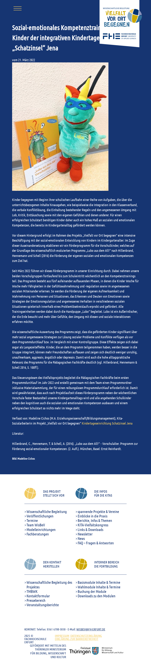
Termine (32, 520)
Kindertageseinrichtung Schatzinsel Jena (107, 423)
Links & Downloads (90, 529)
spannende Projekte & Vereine (98, 511)
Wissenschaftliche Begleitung (47, 511)
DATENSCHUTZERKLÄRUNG (86, 636)
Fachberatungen (38, 534)
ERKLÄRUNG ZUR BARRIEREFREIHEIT (76, 639)
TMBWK (32, 591)
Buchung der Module (92, 591)
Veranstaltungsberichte (43, 604)
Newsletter (85, 534)
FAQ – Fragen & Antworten (96, 543)
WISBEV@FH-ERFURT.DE (90, 629)
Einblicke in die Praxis (92, 516)
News (81, 538)
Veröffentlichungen (40, 516)
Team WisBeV (36, 525)
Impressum (62, 636)
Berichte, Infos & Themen (95, 520)
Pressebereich (36, 600)
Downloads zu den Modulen (96, 596)
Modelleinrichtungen (41, 529)
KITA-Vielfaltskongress (93, 525)
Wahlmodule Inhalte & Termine (99, 587)
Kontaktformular (38, 596)
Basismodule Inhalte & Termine (99, 582)
